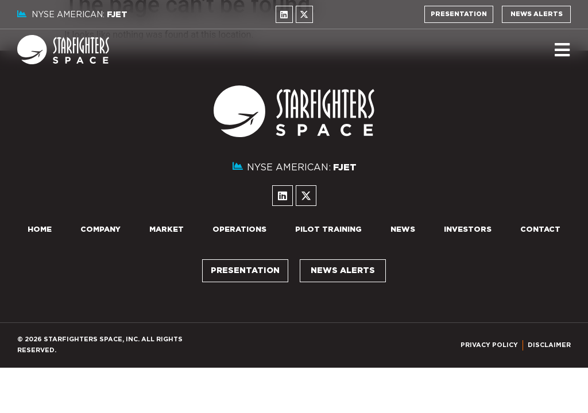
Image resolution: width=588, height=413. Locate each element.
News (402, 229)
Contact (540, 229)
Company (100, 229)
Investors (468, 229)
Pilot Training (328, 229)
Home (40, 229)
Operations (239, 229)
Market (166, 229)
